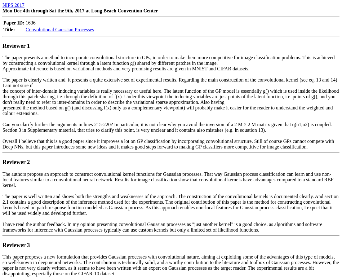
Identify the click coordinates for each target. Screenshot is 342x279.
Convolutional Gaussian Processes (60, 29)
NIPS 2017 (13, 5)
